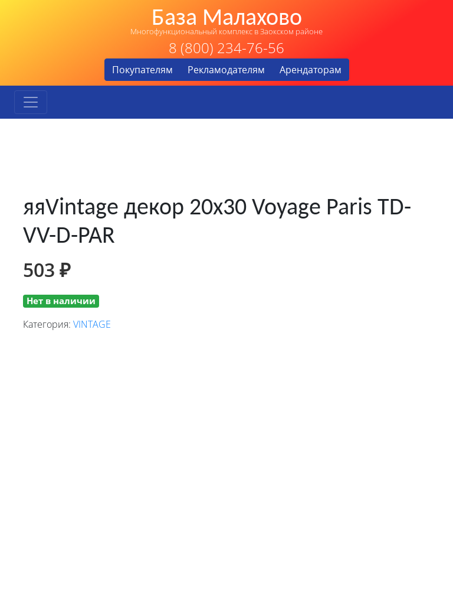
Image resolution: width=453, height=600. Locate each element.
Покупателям (142, 69)
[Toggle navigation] (30, 102)
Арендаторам (311, 69)
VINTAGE (92, 324)
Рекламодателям (226, 69)
